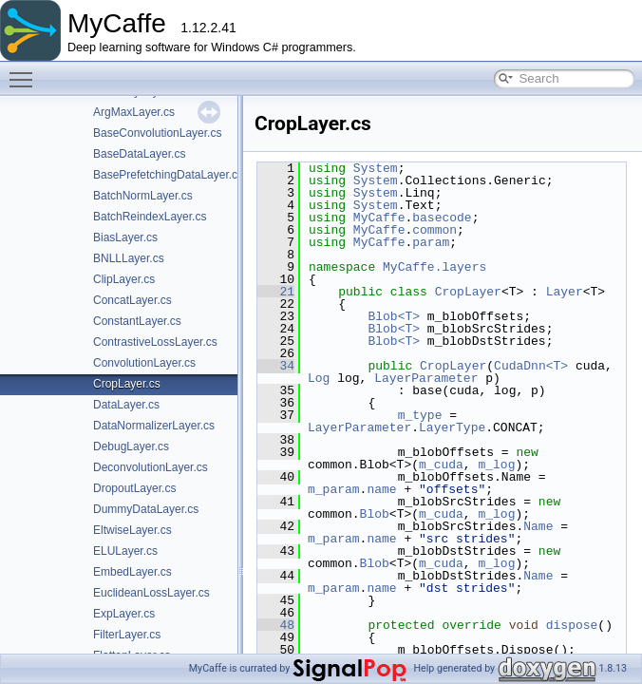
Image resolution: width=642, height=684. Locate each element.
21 (275, 291)
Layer (564, 291)
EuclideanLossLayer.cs (151, 592)
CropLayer (468, 291)
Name (538, 526)
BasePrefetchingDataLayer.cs (168, 174)
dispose (572, 625)
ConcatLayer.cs (132, 300)
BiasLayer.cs (125, 237)
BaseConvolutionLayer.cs (157, 133)
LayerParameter (426, 378)
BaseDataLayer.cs (139, 154)
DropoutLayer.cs (134, 488)
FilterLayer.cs (126, 634)
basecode (441, 217)
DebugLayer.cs (131, 446)
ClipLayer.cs (124, 279)
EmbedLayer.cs (132, 572)
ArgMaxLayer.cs (134, 112)
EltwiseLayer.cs (132, 530)
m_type (420, 415)
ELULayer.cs (125, 551)
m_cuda (441, 464)
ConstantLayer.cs (137, 321)
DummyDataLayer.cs (145, 509)
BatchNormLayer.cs (143, 195)
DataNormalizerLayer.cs (154, 425)
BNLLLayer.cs (128, 258)
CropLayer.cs (126, 383)
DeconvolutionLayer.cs (150, 467)
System (375, 168)
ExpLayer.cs (124, 613)
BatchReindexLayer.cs (149, 216)
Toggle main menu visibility (25, 71)
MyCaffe (379, 217)
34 (275, 365)
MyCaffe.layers (434, 267)
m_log (496, 464)
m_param (334, 489)
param (430, 242)
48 (275, 625)
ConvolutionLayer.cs (144, 363)
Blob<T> (394, 316)
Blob (374, 513)
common (434, 229)
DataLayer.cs (126, 404)
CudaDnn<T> (531, 365)
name (381, 489)
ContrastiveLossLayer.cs (155, 342)
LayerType (452, 427)
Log (319, 378)
